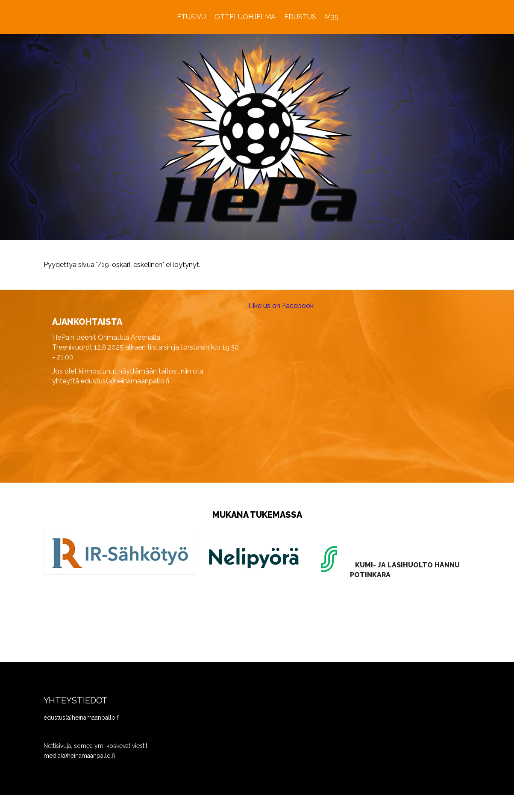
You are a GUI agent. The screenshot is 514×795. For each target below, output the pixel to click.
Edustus (300, 17)
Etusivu (191, 17)
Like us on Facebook (281, 306)
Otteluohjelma (245, 17)
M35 (331, 17)
